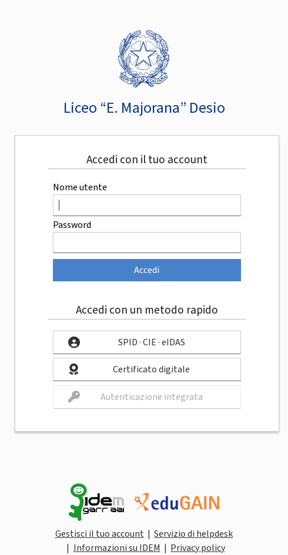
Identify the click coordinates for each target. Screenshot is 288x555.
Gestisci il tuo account (99, 533)
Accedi (146, 270)
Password (72, 224)
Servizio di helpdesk (193, 533)
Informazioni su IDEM (116, 547)
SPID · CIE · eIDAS (151, 342)
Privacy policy (197, 547)
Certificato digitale (151, 369)
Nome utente (80, 187)
